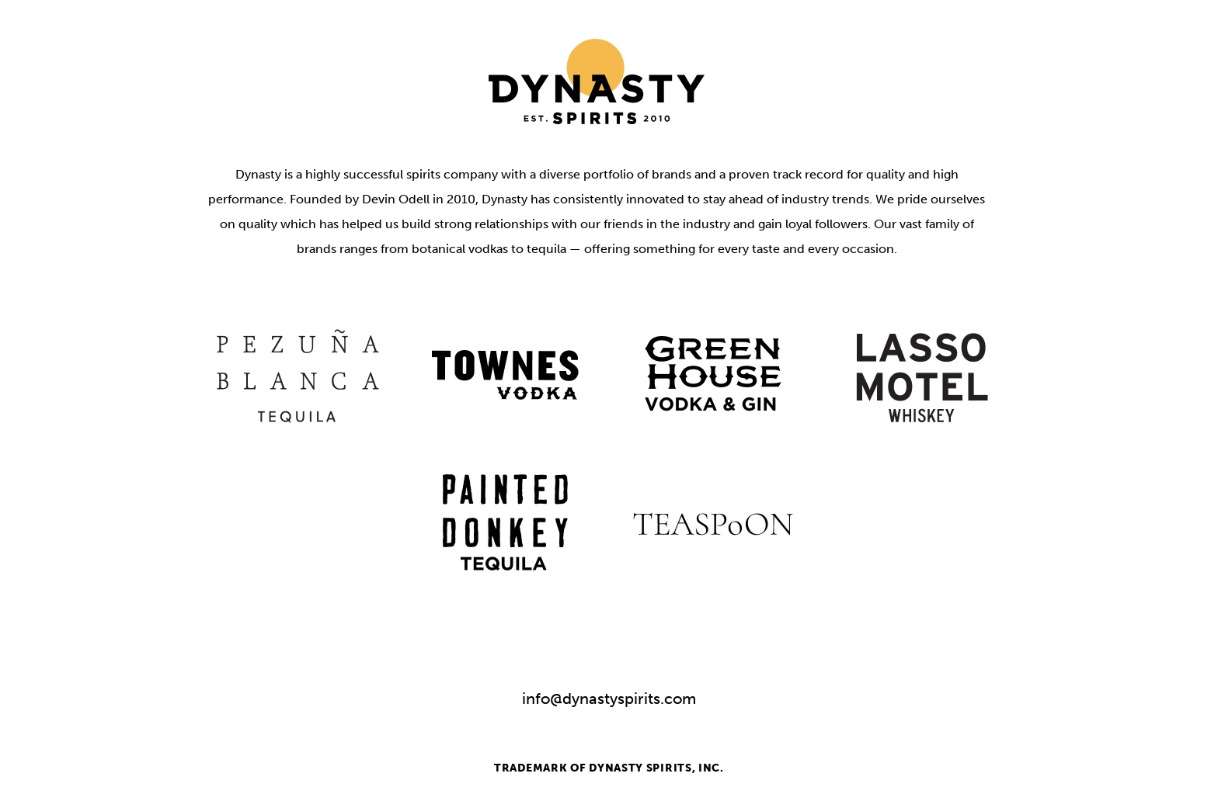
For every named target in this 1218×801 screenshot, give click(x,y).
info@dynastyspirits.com (609, 698)
